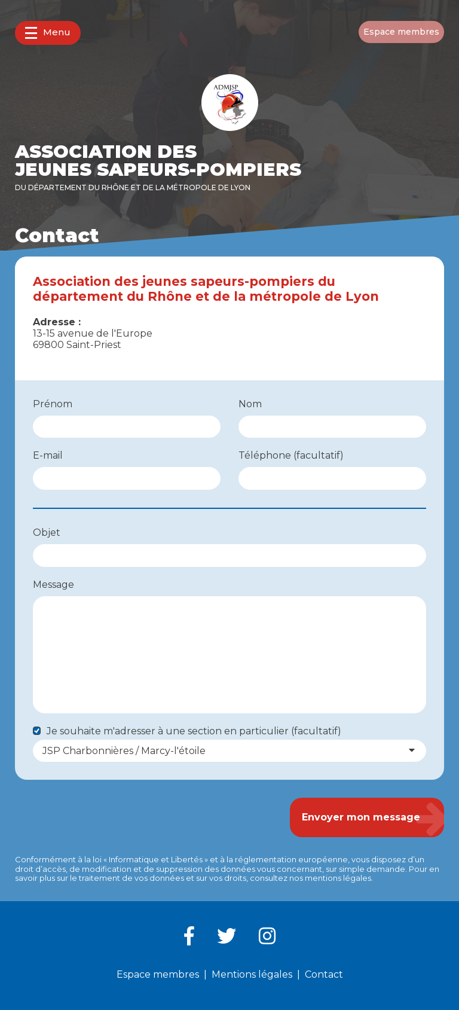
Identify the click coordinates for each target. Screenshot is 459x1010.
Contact (324, 974)
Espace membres (401, 31)
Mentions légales (252, 974)
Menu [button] (48, 32)
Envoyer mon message (361, 817)
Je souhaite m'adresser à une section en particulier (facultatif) (194, 731)
